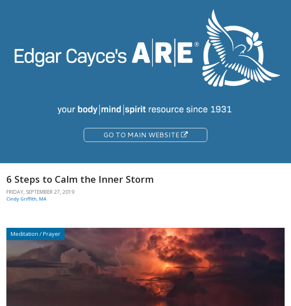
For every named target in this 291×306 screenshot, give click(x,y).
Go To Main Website (145, 134)
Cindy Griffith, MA (26, 199)
